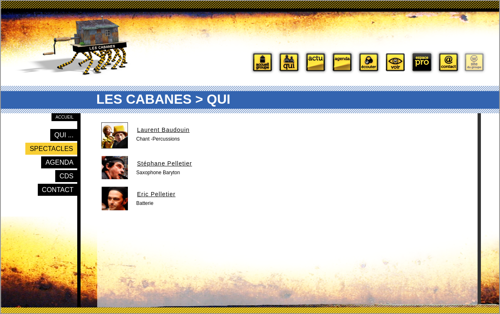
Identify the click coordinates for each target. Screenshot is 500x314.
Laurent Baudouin (163, 130)
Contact (58, 189)
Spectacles (51, 148)
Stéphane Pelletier (164, 163)
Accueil (65, 117)
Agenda (59, 162)
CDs (66, 176)
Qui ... (64, 135)
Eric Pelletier (156, 194)
